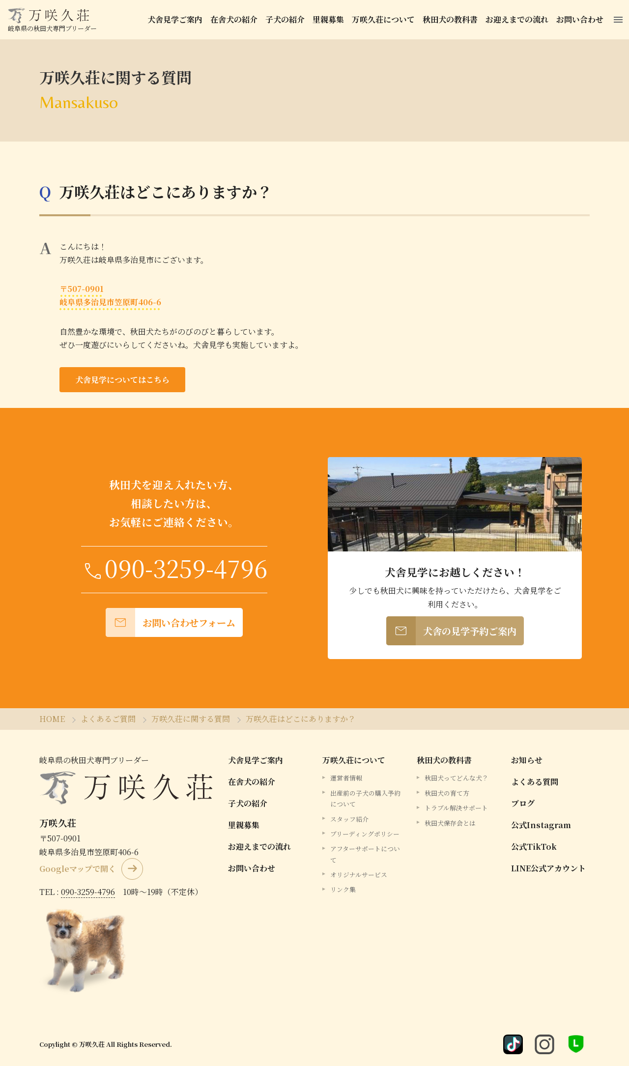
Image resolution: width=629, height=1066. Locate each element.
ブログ (523, 803)
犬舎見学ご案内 (174, 19)
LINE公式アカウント (548, 868)
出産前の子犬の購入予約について (365, 798)
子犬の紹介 (285, 19)
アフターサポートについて (365, 854)
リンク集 (343, 889)
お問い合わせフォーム (170, 622)
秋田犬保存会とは (450, 822)
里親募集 (328, 19)
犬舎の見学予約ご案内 (451, 630)
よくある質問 (534, 781)
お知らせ (527, 760)
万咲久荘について (383, 19)
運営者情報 (346, 777)
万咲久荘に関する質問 (190, 718)
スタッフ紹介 (349, 818)
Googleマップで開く (77, 868)
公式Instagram (541, 825)
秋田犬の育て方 (447, 793)
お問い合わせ (579, 19)
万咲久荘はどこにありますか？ (165, 191)
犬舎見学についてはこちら (122, 379)
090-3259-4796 (88, 891)
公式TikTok (534, 846)
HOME (52, 718)
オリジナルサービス (358, 874)
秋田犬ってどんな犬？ (456, 777)
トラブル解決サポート (456, 807)
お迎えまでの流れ (517, 19)
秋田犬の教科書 (450, 19)
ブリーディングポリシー (365, 833)
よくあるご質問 (108, 718)
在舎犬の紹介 (233, 19)
